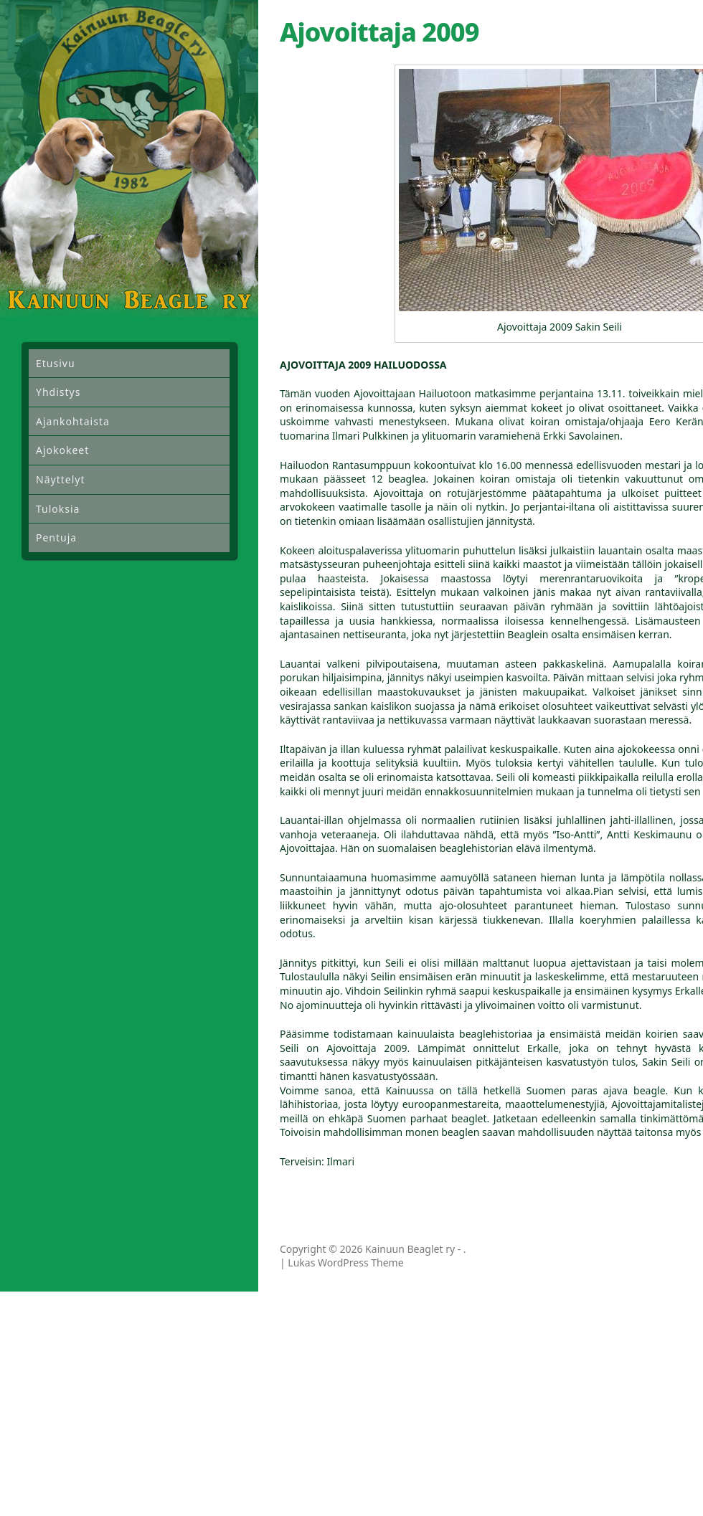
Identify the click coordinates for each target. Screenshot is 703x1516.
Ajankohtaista (73, 421)
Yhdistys (58, 392)
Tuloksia (58, 509)
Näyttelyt (60, 479)
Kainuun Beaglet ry (410, 1249)
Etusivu (55, 363)
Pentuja (56, 537)
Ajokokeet (62, 450)
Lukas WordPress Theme (345, 1262)
